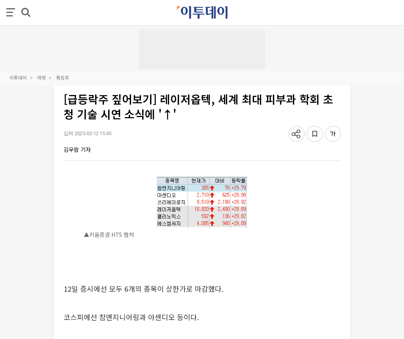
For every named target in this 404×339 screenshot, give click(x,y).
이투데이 (18, 77)
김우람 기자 (77, 149)
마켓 (41, 77)
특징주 (62, 77)
